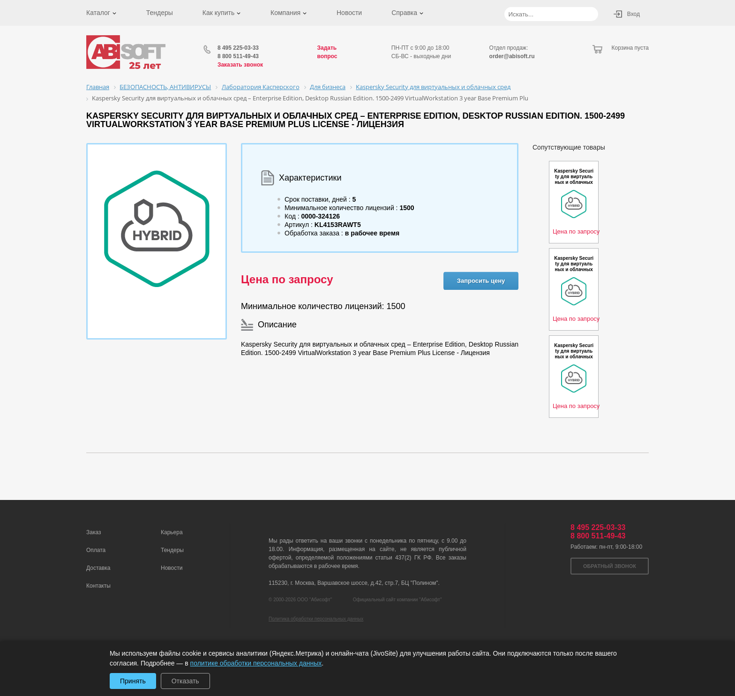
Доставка (98, 568)
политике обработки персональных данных (256, 663)
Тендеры (159, 12)
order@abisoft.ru (512, 56)
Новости (349, 12)
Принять (133, 681)
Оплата (95, 550)
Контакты (98, 586)
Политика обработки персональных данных (316, 618)
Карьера (172, 532)
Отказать (185, 681)
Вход (633, 14)
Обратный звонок (609, 566)
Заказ (93, 532)
